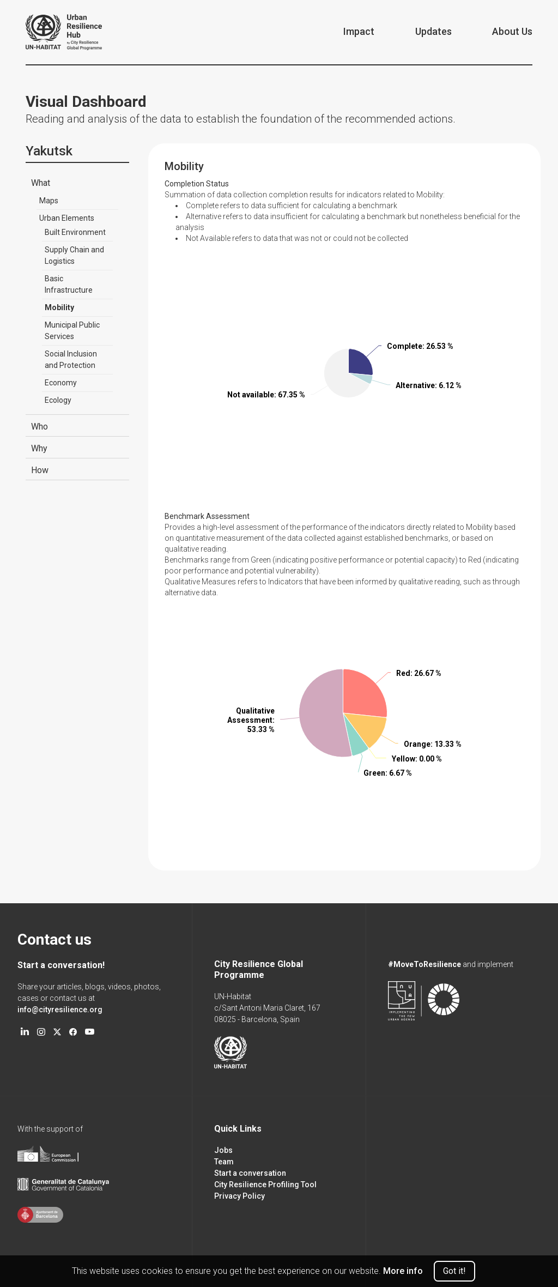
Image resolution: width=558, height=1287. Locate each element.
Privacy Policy (239, 1196)
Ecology (58, 400)
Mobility (59, 307)
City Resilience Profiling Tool (265, 1184)
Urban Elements (66, 218)
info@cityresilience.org (59, 1009)
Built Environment (75, 232)
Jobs (223, 1150)
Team (224, 1161)
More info (403, 1271)
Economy (61, 382)
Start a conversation (250, 1173)
